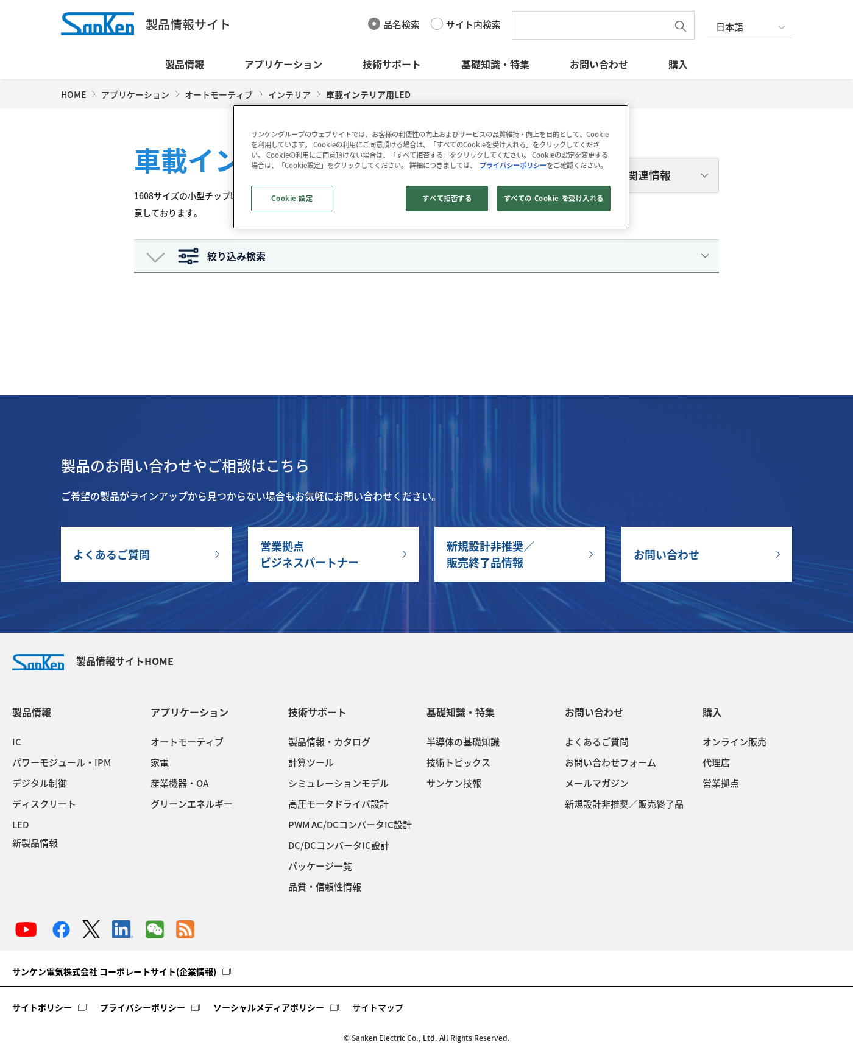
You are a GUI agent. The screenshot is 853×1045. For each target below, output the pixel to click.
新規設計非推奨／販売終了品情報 (490, 554)
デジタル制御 (39, 783)
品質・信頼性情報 (324, 886)
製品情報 (184, 64)
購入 (678, 64)
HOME (73, 94)
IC (16, 741)
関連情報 (649, 175)
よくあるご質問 (111, 554)
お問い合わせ (599, 64)
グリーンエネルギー (191, 804)
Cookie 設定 (292, 198)
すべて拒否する (447, 198)
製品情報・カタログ (329, 741)
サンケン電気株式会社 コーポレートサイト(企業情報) (114, 971)
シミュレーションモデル (338, 783)
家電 (159, 762)
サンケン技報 (453, 783)
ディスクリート (44, 804)
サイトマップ (377, 1007)
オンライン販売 (734, 741)
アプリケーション (283, 64)
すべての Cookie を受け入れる (554, 198)
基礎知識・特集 (495, 64)
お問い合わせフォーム (610, 762)
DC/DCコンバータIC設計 (338, 845)
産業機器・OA (179, 783)
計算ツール (311, 762)
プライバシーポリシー (142, 1007)
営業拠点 (721, 783)
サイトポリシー (42, 1007)
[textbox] (592, 25)
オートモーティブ (219, 94)
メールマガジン (597, 783)
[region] (431, 167)
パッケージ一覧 (320, 866)
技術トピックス (458, 762)
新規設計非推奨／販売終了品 (624, 804)
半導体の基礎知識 (463, 741)
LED (20, 824)
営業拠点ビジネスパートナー (309, 554)
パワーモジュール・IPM (61, 762)
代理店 (716, 762)
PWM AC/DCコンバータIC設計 (350, 824)
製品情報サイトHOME (93, 660)
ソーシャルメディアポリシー (268, 1007)
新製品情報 (35, 843)
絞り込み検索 (236, 255)
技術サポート (392, 64)
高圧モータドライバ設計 (338, 804)
